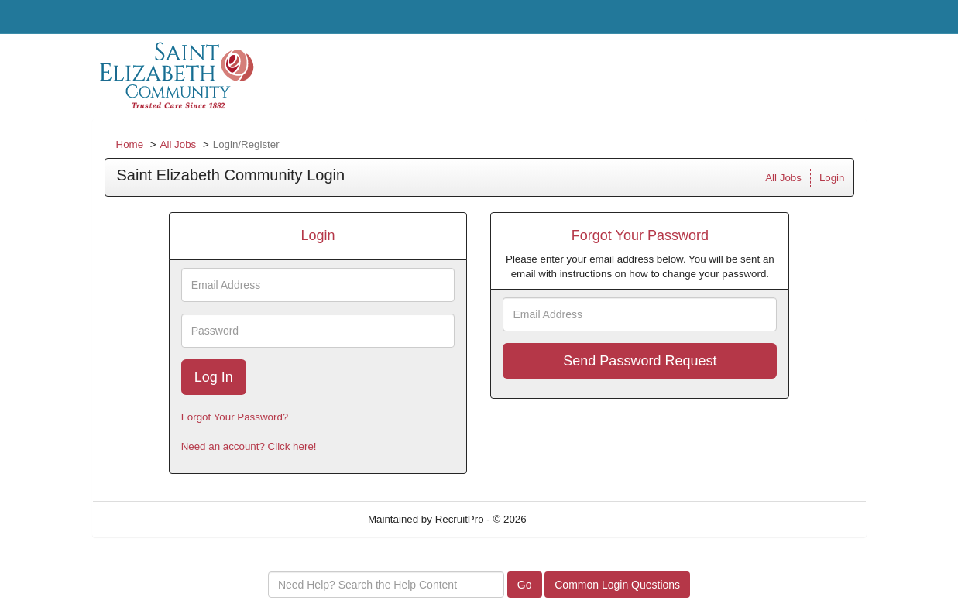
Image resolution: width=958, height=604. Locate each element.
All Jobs (178, 144)
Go (524, 584)
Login (832, 178)
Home (130, 144)
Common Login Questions (617, 584)
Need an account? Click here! (249, 446)
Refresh (572, 519)
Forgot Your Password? (235, 417)
